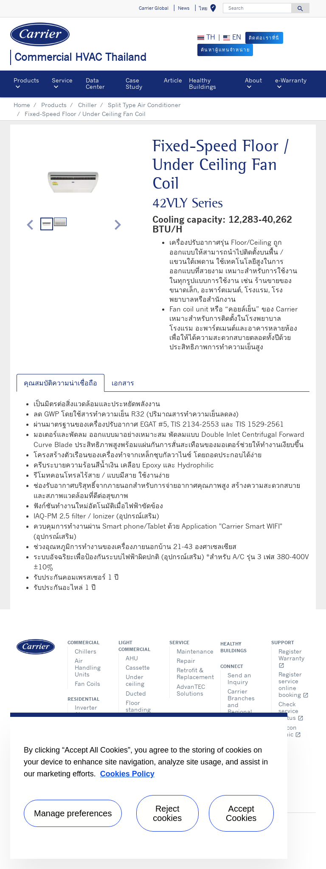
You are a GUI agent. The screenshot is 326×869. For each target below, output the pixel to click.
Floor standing (138, 706)
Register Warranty (291, 658)
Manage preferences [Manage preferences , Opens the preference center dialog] (73, 813)
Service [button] (62, 80)
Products (54, 104)
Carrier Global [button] (154, 8)
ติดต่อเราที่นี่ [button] (264, 38)
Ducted (136, 693)
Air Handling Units (88, 667)
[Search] (257, 8)
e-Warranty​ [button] (290, 80)
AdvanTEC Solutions (191, 690)
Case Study (134, 83)
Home (22, 104)
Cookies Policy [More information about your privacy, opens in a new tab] (127, 774)
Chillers (85, 651)
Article (173, 80)
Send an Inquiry (239, 678)
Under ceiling (135, 680)
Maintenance (192, 651)
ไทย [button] (209, 9)
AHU (132, 658)
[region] (148, 786)
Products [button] (26, 80)
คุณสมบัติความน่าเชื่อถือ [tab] (60, 383)
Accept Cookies (241, 813)
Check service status (291, 710)
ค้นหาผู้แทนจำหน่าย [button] (225, 50)
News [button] (183, 8)
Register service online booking (293, 684)
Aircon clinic (289, 731)
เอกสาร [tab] (123, 383)
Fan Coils (87, 683)
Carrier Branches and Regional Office (241, 705)
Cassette (138, 667)
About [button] (253, 80)
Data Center (95, 83)
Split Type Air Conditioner (144, 104)
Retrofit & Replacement (192, 673)
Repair (186, 660)
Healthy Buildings (202, 83)
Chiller (87, 104)
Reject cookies (167, 813)
